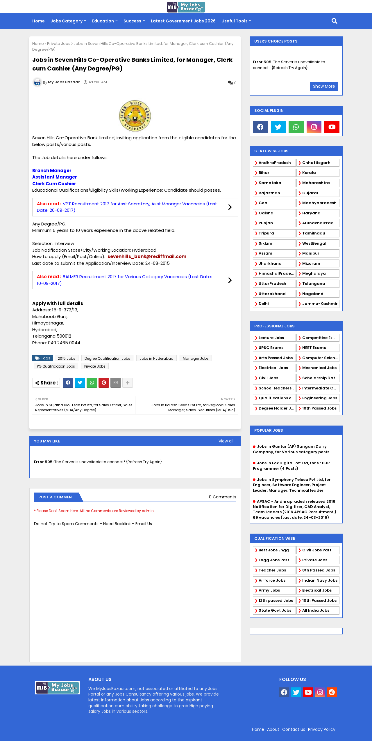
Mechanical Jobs (319, 367)
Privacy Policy (321, 729)
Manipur (310, 253)
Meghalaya (314, 273)
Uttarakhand (272, 294)
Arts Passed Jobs (276, 358)
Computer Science (320, 358)
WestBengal (314, 243)
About (273, 729)
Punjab (266, 223)
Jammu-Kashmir (320, 303)
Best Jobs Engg (274, 550)
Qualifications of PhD (277, 398)
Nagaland (312, 294)
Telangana (313, 283)
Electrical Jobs (273, 367)
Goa (263, 203)
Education (103, 21)
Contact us (293, 729)
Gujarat (310, 193)
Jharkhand (270, 263)
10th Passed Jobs (319, 408)
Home (38, 21)
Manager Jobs (196, 358)
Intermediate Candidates (320, 388)
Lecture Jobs (271, 337)
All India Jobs (315, 610)
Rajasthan (269, 193)
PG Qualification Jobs (56, 366)
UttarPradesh (272, 283)
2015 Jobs (66, 358)
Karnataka (270, 183)
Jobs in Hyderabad (157, 358)
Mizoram (311, 263)
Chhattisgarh (316, 162)
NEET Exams (314, 347)
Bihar (264, 172)
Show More (324, 86)
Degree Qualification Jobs (107, 358)
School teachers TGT (277, 388)
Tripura (266, 233)
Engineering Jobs (319, 398)
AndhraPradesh (275, 162)
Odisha (266, 213)
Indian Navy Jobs (319, 580)
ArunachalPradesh (320, 223)
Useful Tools (234, 21)
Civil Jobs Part (316, 550)
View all (226, 441)
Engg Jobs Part (274, 560)
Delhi (264, 303)
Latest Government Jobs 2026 (183, 21)
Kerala (309, 172)
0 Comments (222, 497)
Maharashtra (316, 183)
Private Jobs (58, 43)
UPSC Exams (271, 347)
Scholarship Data (320, 378)
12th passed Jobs (276, 600)
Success (132, 21)
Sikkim (265, 243)
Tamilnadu (313, 233)
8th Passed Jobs (318, 570)
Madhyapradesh (319, 203)
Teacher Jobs (272, 570)
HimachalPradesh (277, 273)
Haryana (311, 213)
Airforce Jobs (272, 580)
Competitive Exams (320, 337)
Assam (265, 253)
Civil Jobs (268, 378)
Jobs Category (67, 21)
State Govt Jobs (275, 610)
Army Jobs (269, 590)
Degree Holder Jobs (277, 408)
